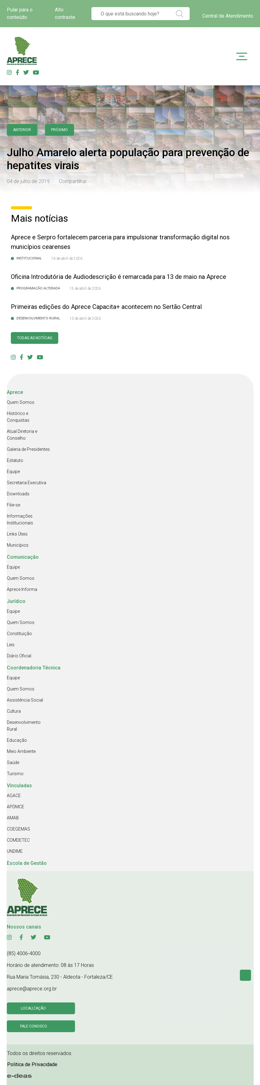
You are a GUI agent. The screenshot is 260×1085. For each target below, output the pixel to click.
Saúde (13, 762)
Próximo (59, 130)
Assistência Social (25, 700)
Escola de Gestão (27, 863)
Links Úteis (17, 534)
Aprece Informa (22, 589)
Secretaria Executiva (26, 482)
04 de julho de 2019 (28, 181)
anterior (22, 130)
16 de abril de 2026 (66, 258)
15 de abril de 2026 (85, 288)
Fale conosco (33, 1026)
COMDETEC (18, 840)
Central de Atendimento (227, 16)
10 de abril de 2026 (85, 318)
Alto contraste (65, 13)
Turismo (15, 773)
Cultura (14, 711)
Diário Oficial (19, 655)
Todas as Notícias (34, 338)
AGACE (14, 795)
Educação (17, 740)
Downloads (18, 493)
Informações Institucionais (20, 519)
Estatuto (15, 460)
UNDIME (15, 851)
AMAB (13, 817)
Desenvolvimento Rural (24, 726)
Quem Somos (20, 402)
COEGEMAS (18, 829)
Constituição (19, 633)
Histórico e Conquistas (18, 417)
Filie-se (13, 504)
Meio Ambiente (21, 751)
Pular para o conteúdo (20, 13)
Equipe (13, 471)
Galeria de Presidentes (28, 449)
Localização (33, 1008)
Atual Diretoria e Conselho (22, 435)
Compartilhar (73, 181)
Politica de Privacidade (32, 1064)
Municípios (18, 545)
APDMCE (15, 806)
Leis (11, 644)
